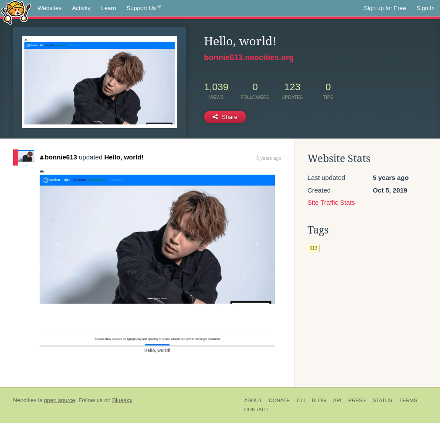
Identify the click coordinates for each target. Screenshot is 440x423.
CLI (301, 400)
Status (383, 400)
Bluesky (122, 400)
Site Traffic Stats (331, 202)
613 (314, 247)
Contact (256, 409)
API (337, 400)
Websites (49, 8)
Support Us (144, 8)
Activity (81, 8)
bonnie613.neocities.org (249, 57)
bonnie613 (58, 157)
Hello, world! (123, 157)
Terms (408, 400)
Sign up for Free (385, 8)
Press (357, 400)
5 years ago (268, 158)
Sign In (425, 8)
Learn (108, 8)
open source (59, 400)
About (253, 400)
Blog (319, 400)
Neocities (25, 400)
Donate (279, 400)
